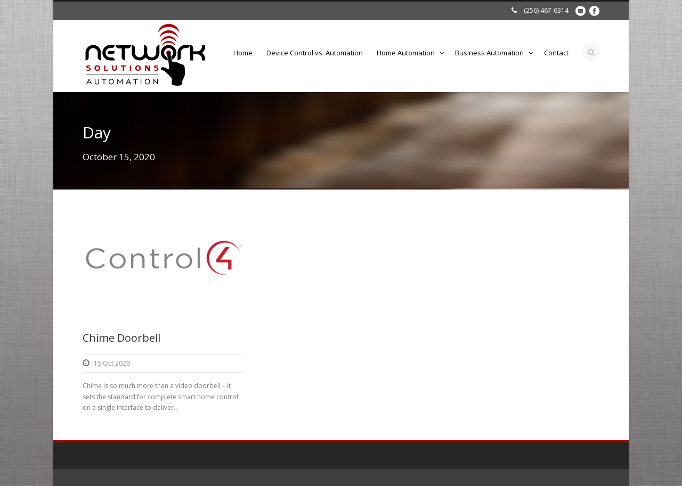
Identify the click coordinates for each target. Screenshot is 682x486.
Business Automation (489, 52)
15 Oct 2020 (112, 363)
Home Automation (406, 52)
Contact (556, 52)
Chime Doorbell (121, 338)
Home (243, 52)
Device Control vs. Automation (314, 52)
